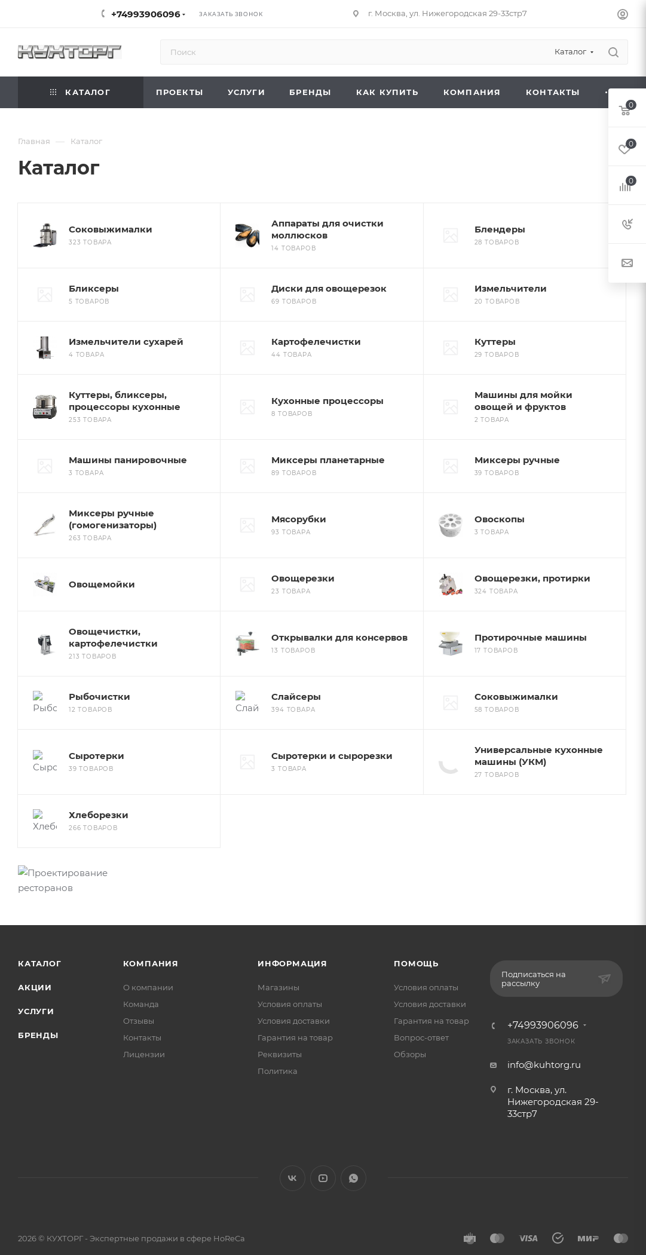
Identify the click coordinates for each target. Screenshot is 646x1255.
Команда (141, 974)
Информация (292, 934)
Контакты (142, 1008)
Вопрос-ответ (421, 1008)
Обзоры (410, 1025)
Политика (278, 1041)
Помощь (416, 934)
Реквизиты (280, 1025)
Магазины (278, 958)
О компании (148, 958)
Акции (35, 958)
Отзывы (138, 991)
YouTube (323, 1149)
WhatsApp (353, 1149)
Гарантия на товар (295, 1008)
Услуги (36, 982)
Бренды (38, 1006)
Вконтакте (292, 1149)
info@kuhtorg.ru (544, 1035)
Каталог (40, 934)
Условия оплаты (290, 974)
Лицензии (144, 1025)
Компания (151, 934)
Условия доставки (294, 991)
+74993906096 (145, 14)
